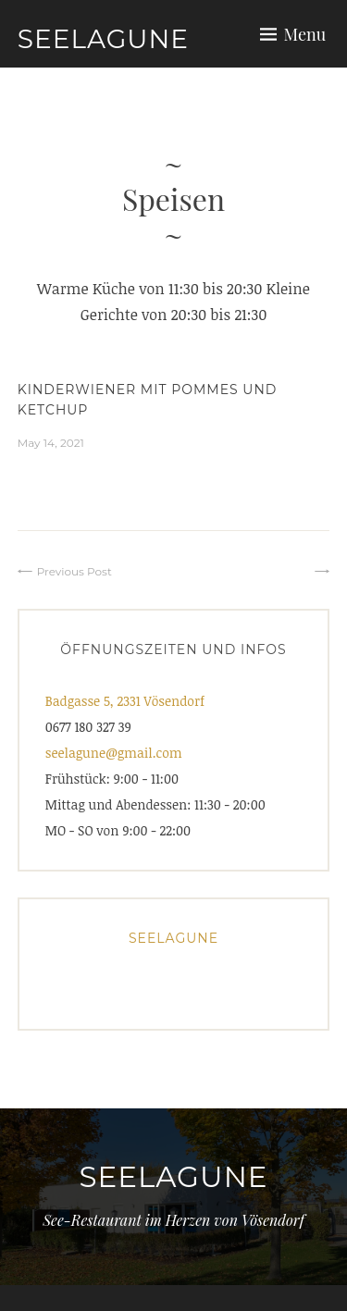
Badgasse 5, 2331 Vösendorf (124, 701)
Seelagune (103, 39)
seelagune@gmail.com (113, 752)
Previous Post (74, 571)
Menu (305, 34)
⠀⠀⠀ (297, 571)
